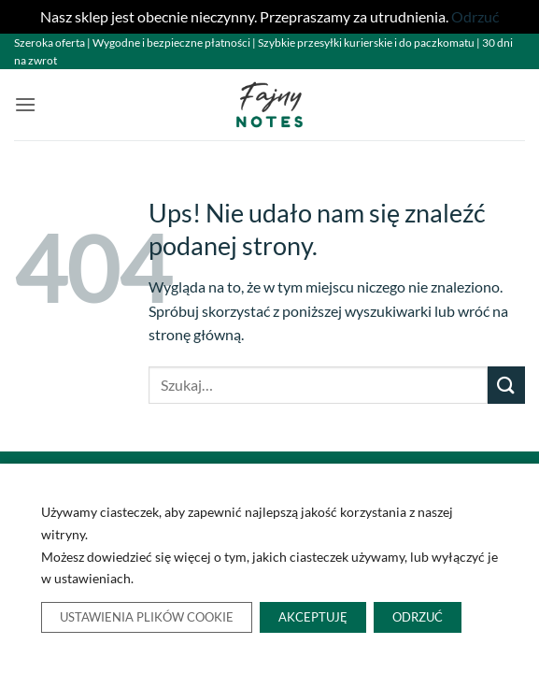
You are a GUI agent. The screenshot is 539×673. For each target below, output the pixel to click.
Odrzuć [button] (475, 16)
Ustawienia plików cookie (147, 617)
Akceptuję (313, 617)
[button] (25, 104)
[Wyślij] (506, 384)
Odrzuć (417, 617)
